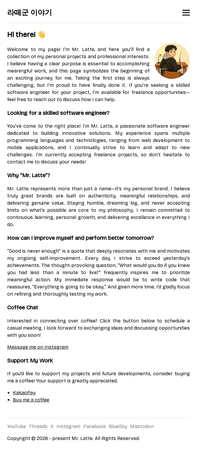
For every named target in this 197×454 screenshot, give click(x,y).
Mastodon (142, 426)
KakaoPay (24, 393)
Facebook (94, 426)
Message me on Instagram (37, 347)
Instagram (68, 426)
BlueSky (118, 426)
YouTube (16, 426)
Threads (38, 426)
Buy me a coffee (31, 400)
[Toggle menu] (186, 12)
